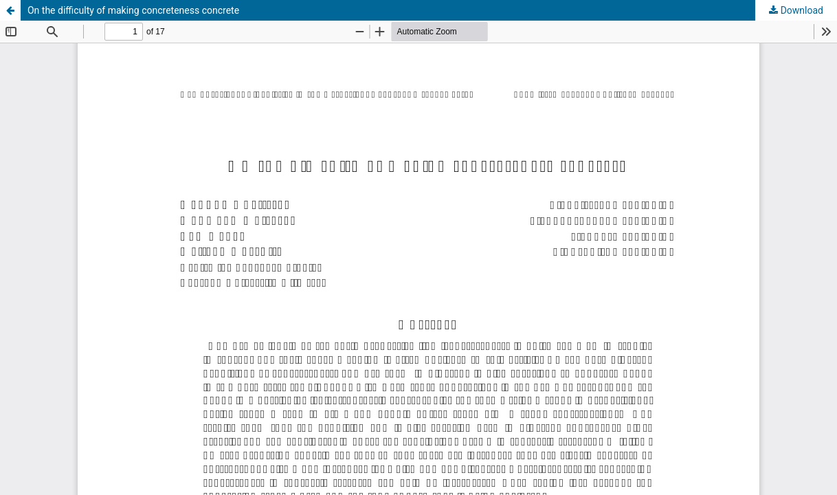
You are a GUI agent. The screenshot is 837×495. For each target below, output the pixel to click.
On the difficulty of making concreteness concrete (133, 10)
